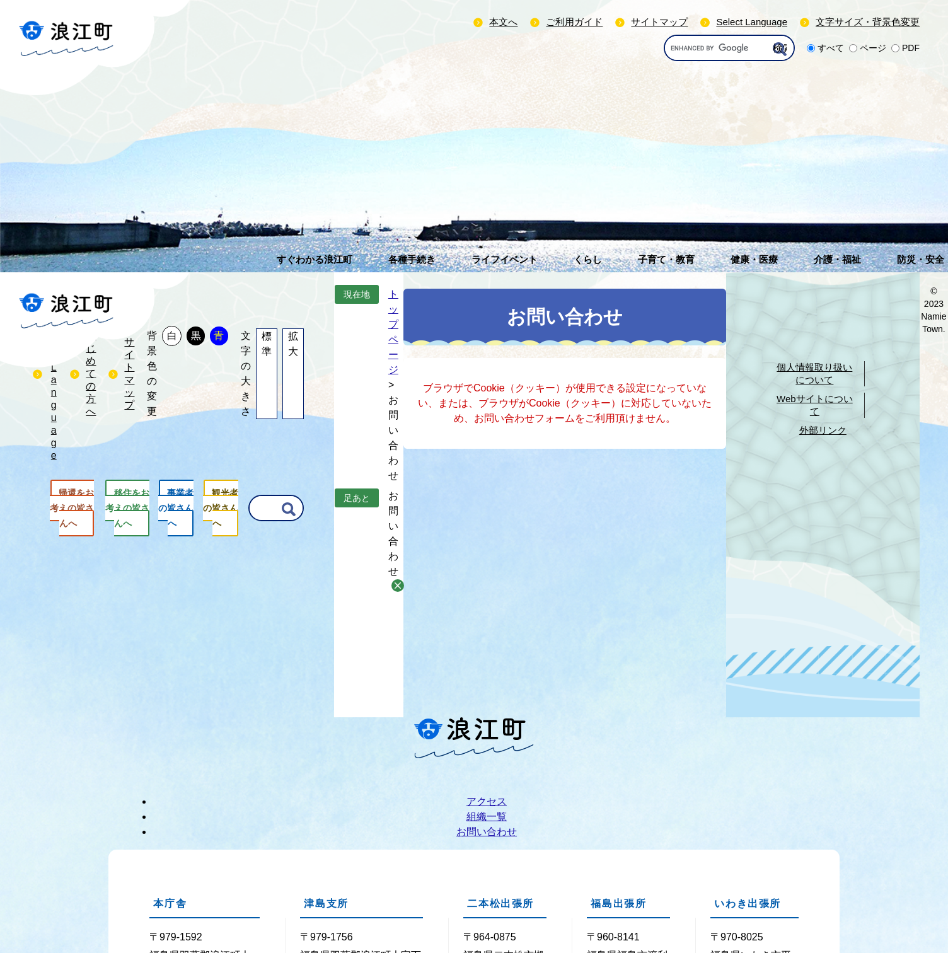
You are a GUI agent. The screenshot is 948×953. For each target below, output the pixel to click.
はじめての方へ (91, 373)
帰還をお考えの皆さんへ (72, 508)
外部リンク (823, 430)
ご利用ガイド (574, 21)
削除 (397, 585)
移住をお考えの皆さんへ (127, 508)
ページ (873, 48)
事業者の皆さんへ (176, 508)
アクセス (486, 801)
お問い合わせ (486, 831)
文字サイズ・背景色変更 (868, 21)
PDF (911, 48)
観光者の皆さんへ (220, 508)
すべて (831, 48)
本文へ (503, 21)
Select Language (751, 21)
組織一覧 (486, 816)
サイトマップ (659, 21)
